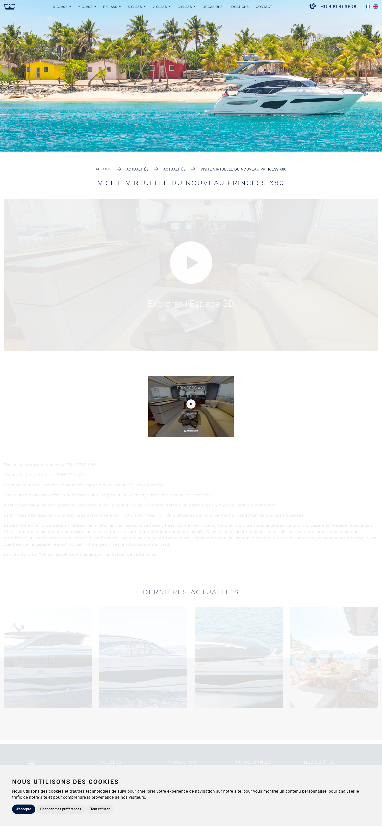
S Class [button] (135, 6)
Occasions (212, 6)
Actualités (137, 169)
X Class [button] (61, 6)
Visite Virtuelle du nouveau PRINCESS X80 (243, 169)
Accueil (103, 169)
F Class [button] (110, 6)
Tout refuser (100, 809)
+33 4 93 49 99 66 (338, 6)
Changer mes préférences (60, 809)
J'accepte (23, 809)
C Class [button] (185, 6)
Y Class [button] (86, 6)
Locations (239, 6)
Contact (264, 6)
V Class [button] (160, 6)
